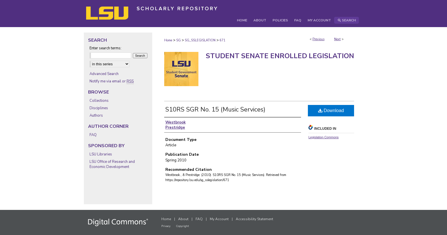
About (183, 219)
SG (178, 40)
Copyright (182, 226)
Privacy (165, 226)
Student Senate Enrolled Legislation (280, 55)
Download (331, 110)
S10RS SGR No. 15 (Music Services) (215, 109)
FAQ (93, 134)
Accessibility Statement (254, 219)
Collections (99, 100)
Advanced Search (104, 73)
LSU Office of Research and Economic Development (112, 164)
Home (168, 40)
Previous (318, 39)
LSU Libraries (101, 154)
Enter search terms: (105, 48)
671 (222, 40)
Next (337, 39)
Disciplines (99, 108)
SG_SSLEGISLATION (200, 40)
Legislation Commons (323, 137)
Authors (96, 115)
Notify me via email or (112, 81)
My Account (219, 219)
